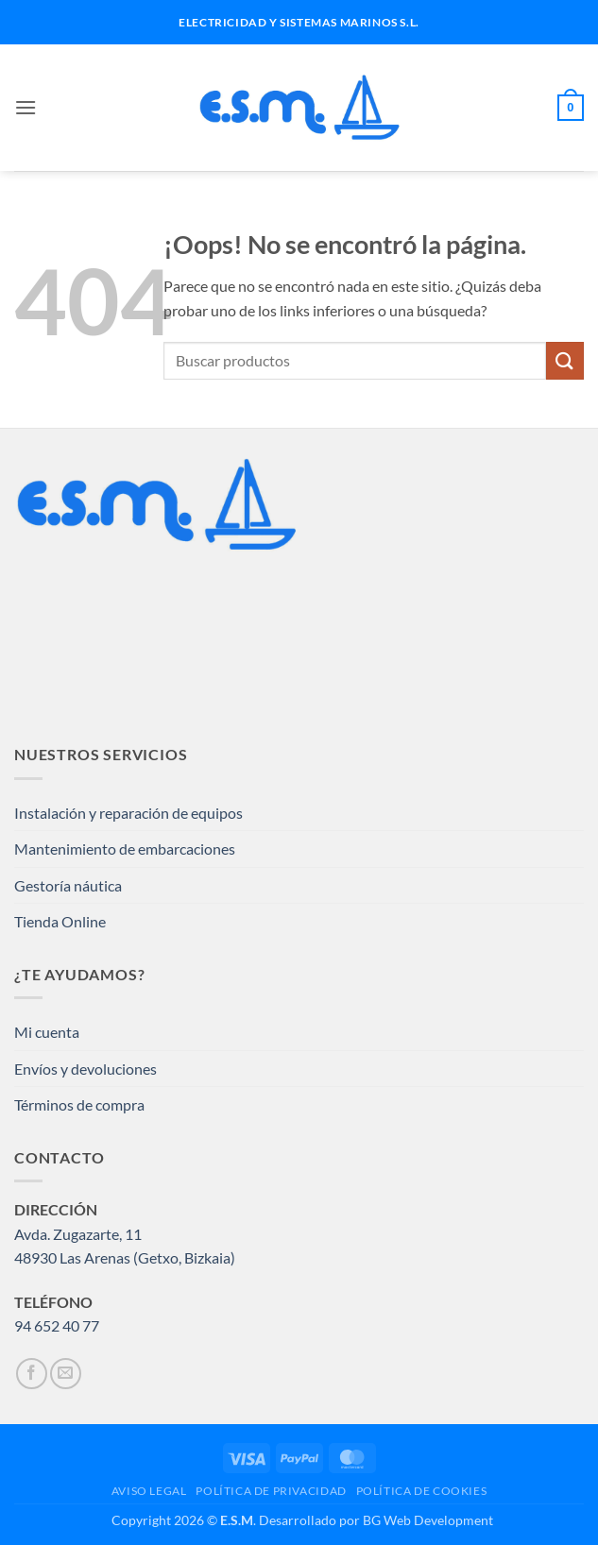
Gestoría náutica (68, 885)
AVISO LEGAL (149, 1491)
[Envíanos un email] (65, 1373)
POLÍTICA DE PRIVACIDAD (271, 1491)
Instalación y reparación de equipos (128, 813)
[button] (25, 107)
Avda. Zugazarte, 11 (78, 1234)
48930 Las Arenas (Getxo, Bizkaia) (124, 1257)
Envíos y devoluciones (85, 1069)
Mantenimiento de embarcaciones (124, 848)
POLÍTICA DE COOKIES (421, 1491)
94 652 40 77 (56, 1325)
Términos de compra (79, 1104)
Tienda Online (60, 921)
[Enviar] (565, 360)
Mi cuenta (46, 1032)
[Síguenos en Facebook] (31, 1373)
